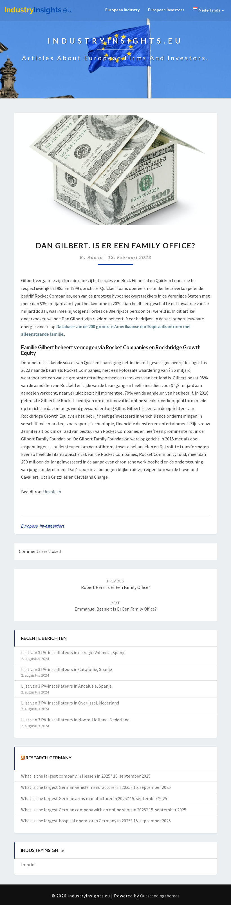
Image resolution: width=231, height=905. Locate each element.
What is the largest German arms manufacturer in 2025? (75, 798)
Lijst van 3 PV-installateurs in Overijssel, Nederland (70, 703)
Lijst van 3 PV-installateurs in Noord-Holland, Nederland (75, 719)
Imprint (28, 864)
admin (95, 257)
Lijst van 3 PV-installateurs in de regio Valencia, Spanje (73, 652)
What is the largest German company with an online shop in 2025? (84, 809)
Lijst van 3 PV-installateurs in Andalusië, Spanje (66, 686)
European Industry (122, 9)
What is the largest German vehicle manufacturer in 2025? (77, 787)
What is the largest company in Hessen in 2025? (66, 776)
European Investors (166, 9)
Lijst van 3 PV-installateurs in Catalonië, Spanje (66, 669)
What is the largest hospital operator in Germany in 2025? (77, 820)
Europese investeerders (42, 526)
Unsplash (52, 491)
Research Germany (48, 757)
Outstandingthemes (160, 896)
